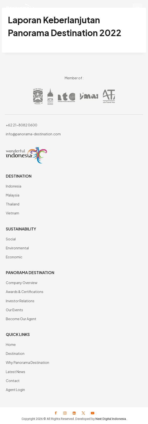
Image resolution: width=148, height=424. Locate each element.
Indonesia (13, 186)
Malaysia (12, 195)
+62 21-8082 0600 (21, 125)
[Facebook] (55, 413)
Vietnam (12, 213)
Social (11, 239)
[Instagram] (65, 413)
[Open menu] (137, 8)
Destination (15, 353)
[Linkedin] (74, 413)
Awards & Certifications (24, 291)
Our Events (14, 310)
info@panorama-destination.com (33, 134)
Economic (14, 257)
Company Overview (21, 282)
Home (11, 344)
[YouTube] (92, 413)
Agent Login (15, 389)
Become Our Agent (21, 319)
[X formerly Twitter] (83, 413)
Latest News (15, 371)
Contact (13, 380)
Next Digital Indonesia (110, 419)
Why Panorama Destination (27, 362)
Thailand (12, 204)
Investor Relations (20, 301)
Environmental (17, 248)
